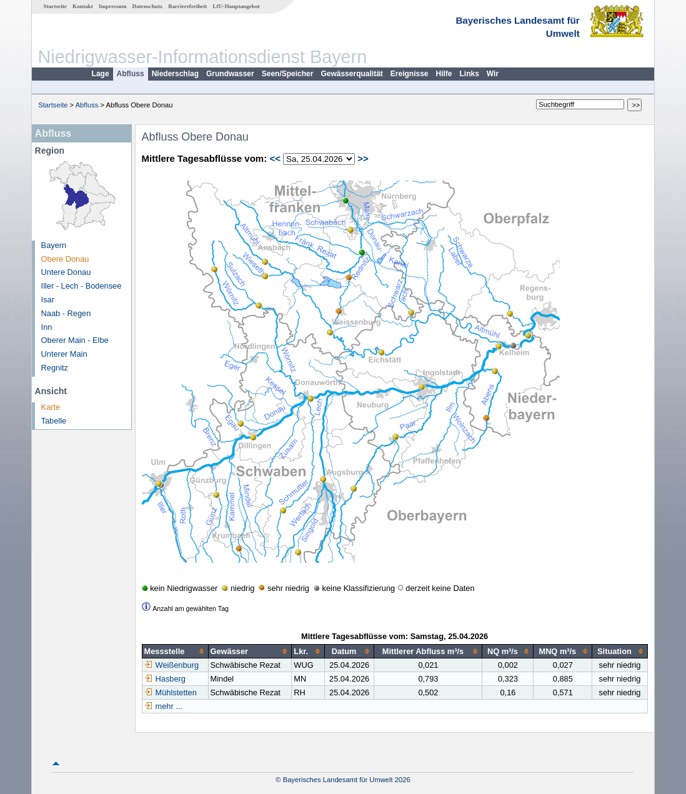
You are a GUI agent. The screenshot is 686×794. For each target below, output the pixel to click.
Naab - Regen (66, 313)
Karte (51, 407)
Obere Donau (65, 259)
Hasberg (165, 678)
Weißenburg (171, 665)
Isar (47, 299)
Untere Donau (66, 272)
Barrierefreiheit (187, 6)
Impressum (112, 6)
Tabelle (54, 420)
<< (275, 158)
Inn (46, 327)
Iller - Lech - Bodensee (81, 285)
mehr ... (169, 706)
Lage (100, 73)
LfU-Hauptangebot (235, 6)
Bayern (54, 245)
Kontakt (82, 6)
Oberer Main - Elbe (75, 340)
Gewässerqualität (351, 73)
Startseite (55, 6)
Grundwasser (230, 73)
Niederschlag (175, 73)
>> (363, 158)
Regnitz (54, 367)
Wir (493, 73)
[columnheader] (175, 651)
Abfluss (130, 73)
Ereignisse (409, 73)
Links (469, 73)
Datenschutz (147, 6)
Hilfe (444, 73)
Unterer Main (64, 354)
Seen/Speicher (288, 73)
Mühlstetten (170, 692)
